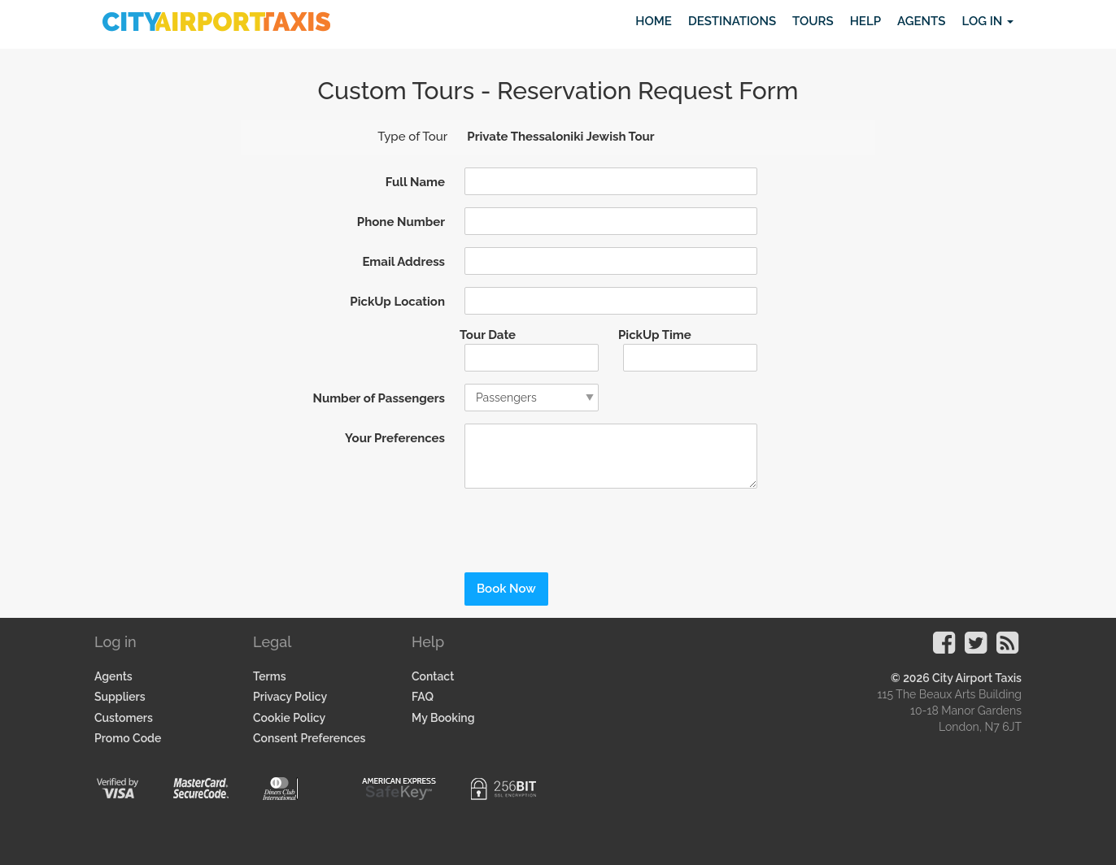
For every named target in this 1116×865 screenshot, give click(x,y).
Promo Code (127, 738)
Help (865, 21)
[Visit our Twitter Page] (976, 648)
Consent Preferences (309, 738)
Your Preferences (395, 438)
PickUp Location (397, 301)
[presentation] (564, 525)
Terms (269, 676)
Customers (123, 717)
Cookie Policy (289, 717)
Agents (921, 21)
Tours (813, 21)
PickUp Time (654, 335)
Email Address (403, 261)
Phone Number (401, 222)
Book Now (506, 588)
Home (653, 21)
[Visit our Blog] (1007, 648)
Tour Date (488, 335)
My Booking (443, 717)
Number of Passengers (378, 398)
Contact (433, 676)
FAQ (423, 696)
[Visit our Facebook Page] (944, 648)
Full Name (415, 182)
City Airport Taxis (977, 678)
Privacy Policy (290, 696)
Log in (987, 21)
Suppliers (120, 696)
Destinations (732, 21)
